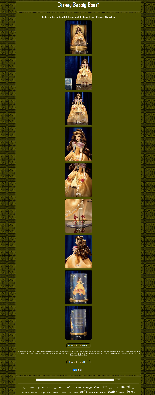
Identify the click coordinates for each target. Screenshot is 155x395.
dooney (110, 388)
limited (125, 387)
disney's (63, 392)
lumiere (49, 388)
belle (83, 391)
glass (70, 392)
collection (56, 392)
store (96, 387)
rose (49, 392)
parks (103, 392)
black (61, 387)
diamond (93, 392)
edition (112, 391)
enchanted (34, 392)
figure (25, 388)
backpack (25, 392)
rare (104, 387)
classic (122, 392)
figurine (40, 387)
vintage (42, 392)
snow (32, 388)
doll (68, 387)
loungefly (87, 387)
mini (133, 388)
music (116, 388)
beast (131, 391)
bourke (76, 392)
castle (55, 388)
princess (77, 387)
